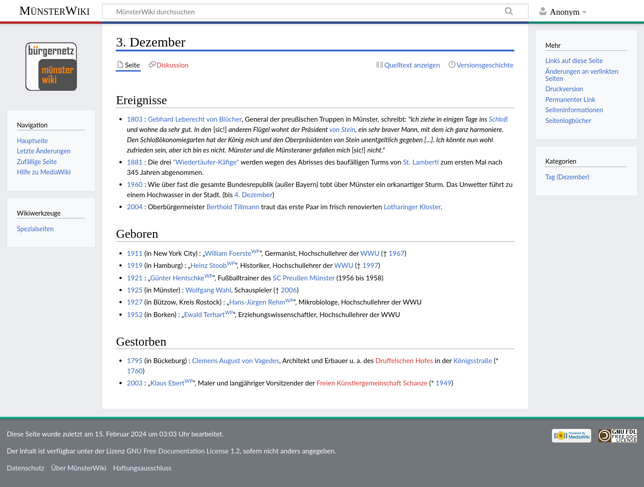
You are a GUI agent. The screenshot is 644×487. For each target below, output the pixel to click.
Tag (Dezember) (567, 177)
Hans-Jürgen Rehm (261, 302)
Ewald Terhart (208, 314)
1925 (135, 290)
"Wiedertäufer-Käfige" (206, 162)
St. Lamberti (421, 162)
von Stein (342, 129)
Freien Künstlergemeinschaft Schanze (372, 383)
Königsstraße (472, 360)
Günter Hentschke (181, 278)
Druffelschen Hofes (404, 360)
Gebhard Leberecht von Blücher (195, 119)
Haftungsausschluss (142, 468)
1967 (396, 253)
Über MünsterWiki (78, 468)
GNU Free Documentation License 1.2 (183, 451)
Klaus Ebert (171, 383)
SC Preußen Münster (304, 278)
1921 (135, 278)
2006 (289, 290)
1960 (135, 184)
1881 (135, 162)
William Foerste (232, 253)
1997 (370, 265)
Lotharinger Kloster (412, 207)
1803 (135, 119)
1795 (135, 360)
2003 (135, 383)
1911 (135, 253)
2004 (135, 207)
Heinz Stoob (213, 265)
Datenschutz (25, 468)
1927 (135, 302)
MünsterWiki (54, 10)
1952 (135, 314)
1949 (443, 383)
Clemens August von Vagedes (235, 360)
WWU (370, 253)
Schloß (498, 119)
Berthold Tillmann (232, 207)
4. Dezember (253, 195)
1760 (135, 371)
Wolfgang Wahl (208, 290)
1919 (135, 265)
